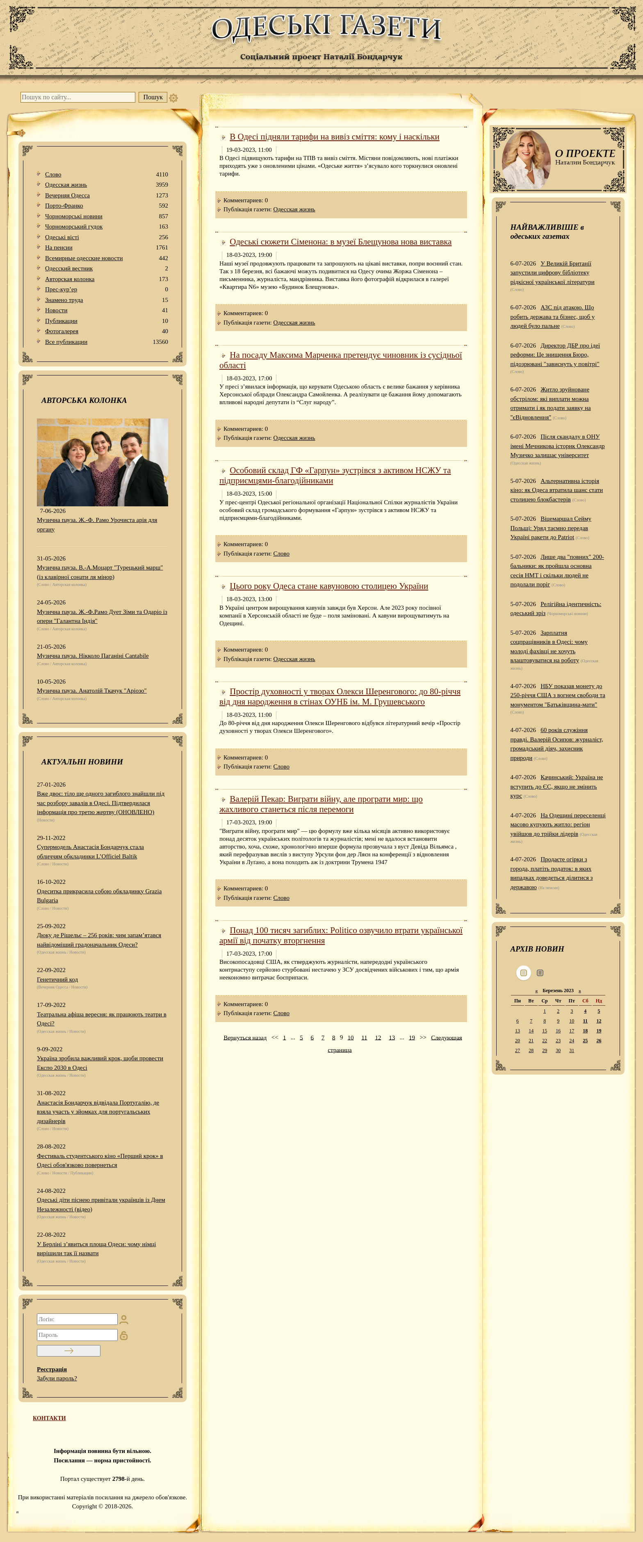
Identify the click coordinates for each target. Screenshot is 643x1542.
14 (531, 1031)
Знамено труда (106, 300)
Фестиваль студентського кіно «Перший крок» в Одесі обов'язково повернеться (100, 1161)
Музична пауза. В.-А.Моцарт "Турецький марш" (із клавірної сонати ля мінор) (100, 572)
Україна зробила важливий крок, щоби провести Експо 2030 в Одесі (100, 1063)
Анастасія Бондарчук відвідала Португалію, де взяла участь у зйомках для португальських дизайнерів (98, 1111)
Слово (106, 174)
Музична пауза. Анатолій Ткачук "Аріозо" (92, 690)
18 (585, 1031)
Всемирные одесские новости (106, 258)
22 (544, 1040)
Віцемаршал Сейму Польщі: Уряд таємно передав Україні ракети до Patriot (550, 527)
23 (558, 1040)
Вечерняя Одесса (106, 195)
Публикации (106, 321)
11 (364, 1037)
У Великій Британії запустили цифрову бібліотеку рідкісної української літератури (552, 272)
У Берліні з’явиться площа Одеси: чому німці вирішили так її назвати (96, 1249)
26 (598, 1040)
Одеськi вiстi (106, 237)
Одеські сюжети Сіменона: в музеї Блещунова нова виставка (340, 242)
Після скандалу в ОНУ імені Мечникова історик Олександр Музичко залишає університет (557, 445)
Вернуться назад (245, 1037)
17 (571, 1031)
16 (558, 1031)
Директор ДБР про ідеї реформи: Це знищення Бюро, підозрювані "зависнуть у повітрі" (555, 354)
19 (412, 1037)
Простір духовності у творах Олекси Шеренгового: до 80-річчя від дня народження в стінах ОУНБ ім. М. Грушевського (340, 696)
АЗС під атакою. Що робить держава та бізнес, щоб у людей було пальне (552, 316)
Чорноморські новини (106, 216)
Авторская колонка (106, 279)
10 (350, 1037)
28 (531, 1050)
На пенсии (106, 247)
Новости (106, 310)
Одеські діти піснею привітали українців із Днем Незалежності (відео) (101, 1205)
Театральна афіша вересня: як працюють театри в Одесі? (101, 1019)
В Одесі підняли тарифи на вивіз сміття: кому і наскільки (335, 137)
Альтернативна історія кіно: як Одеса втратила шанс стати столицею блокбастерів (556, 490)
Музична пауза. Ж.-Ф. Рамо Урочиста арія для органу (97, 525)
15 (544, 1031)
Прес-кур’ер (106, 289)
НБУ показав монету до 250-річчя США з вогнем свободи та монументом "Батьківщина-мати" (557, 695)
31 (571, 1050)
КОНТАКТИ (49, 1418)
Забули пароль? (57, 1378)
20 (517, 1040)
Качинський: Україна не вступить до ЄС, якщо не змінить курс (556, 786)
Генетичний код (57, 979)
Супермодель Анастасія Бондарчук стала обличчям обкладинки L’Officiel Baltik (90, 852)
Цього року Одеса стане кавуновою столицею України (329, 586)
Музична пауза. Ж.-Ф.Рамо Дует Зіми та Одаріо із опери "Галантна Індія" (102, 617)
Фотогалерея (106, 331)
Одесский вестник (106, 268)
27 (517, 1050)
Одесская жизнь (106, 185)
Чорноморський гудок (106, 226)
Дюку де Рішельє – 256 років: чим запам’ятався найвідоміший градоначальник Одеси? (99, 940)
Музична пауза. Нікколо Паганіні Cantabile (93, 655)
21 (531, 1040)
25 (585, 1040)
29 (544, 1050)
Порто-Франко (106, 205)
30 (558, 1050)
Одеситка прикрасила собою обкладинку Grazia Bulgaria (99, 896)
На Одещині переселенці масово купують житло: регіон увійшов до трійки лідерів (558, 824)
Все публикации (106, 342)
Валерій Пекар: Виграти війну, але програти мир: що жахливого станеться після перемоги (321, 804)
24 (571, 1040)
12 (378, 1037)
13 (392, 1037)
